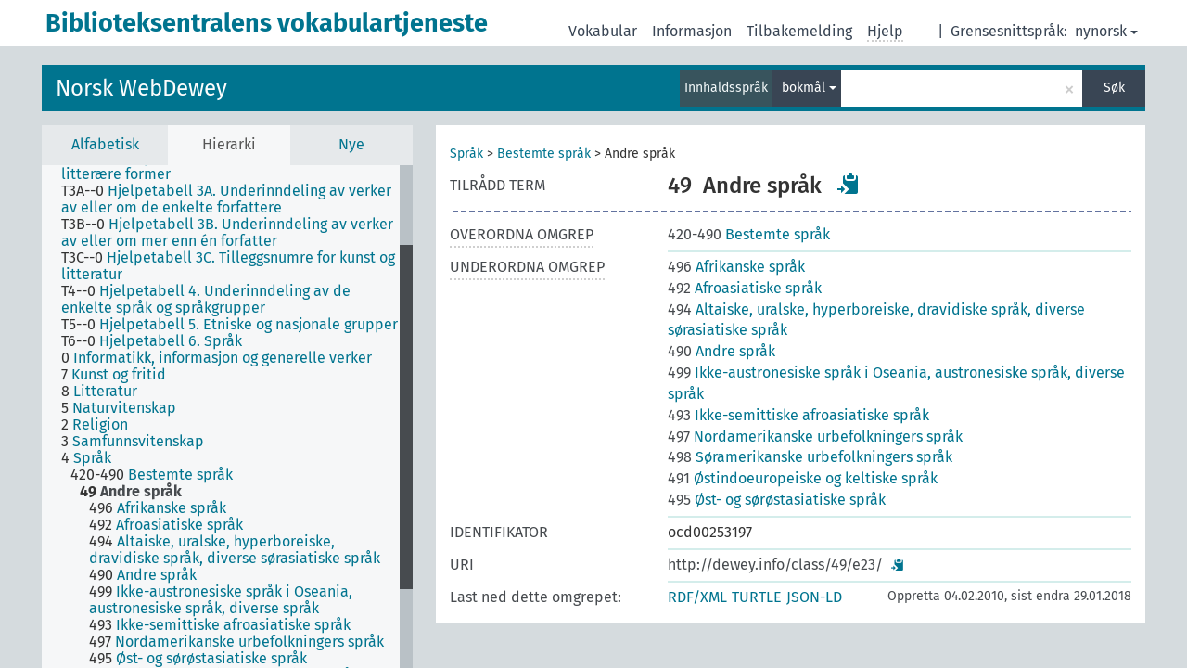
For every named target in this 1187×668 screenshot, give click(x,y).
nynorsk (1106, 31)
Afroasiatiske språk (745, 288)
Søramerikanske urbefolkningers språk (810, 457)
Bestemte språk (544, 153)
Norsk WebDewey (141, 88)
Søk (1114, 88)
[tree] (227, 416)
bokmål (809, 88)
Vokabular (602, 31)
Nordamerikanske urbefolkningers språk (815, 436)
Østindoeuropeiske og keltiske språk (803, 478)
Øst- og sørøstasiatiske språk (777, 499)
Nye (351, 144)
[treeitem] (237, 199)
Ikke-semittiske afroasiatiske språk (798, 415)
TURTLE (757, 597)
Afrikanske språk (736, 267)
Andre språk (721, 351)
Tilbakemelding (799, 31)
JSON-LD (814, 597)
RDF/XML (697, 597)
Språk (466, 153)
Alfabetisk (105, 144)
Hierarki (229, 144)
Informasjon (692, 31)
